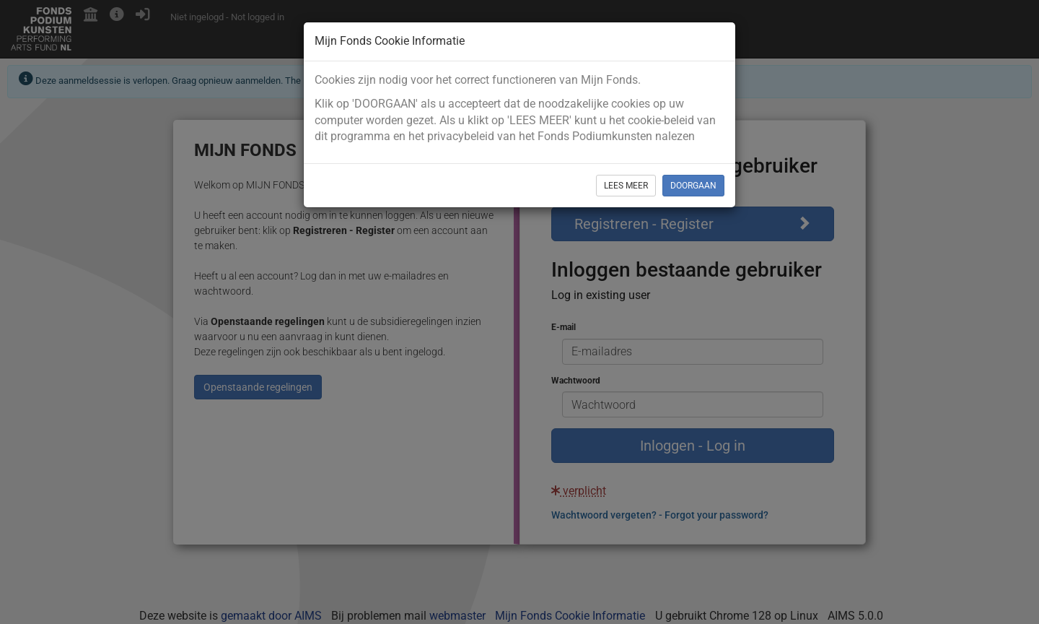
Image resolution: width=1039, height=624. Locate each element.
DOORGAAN (693, 186)
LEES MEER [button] (626, 186)
